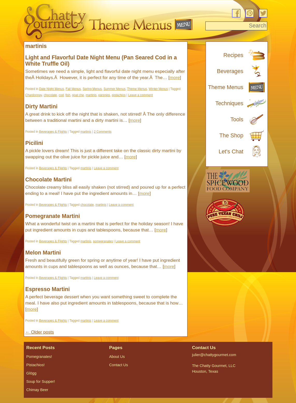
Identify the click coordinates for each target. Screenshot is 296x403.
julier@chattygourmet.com (214, 355)
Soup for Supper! (40, 381)
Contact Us (118, 365)
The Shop (231, 135)
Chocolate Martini (48, 179)
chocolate (50, 95)
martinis (91, 95)
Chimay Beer (37, 390)
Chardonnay (33, 95)
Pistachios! (35, 365)
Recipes (233, 55)
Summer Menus (115, 89)
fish (68, 95)
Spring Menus (92, 89)
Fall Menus (73, 89)
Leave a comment (140, 95)
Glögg (31, 373)
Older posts (39, 332)
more (175, 77)
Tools (236, 119)
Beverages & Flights (53, 131)
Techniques (229, 103)
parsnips (104, 95)
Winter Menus (158, 89)
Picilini (34, 143)
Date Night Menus (51, 89)
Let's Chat (231, 152)
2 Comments (102, 131)
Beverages (230, 71)
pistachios (119, 95)
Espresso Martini (47, 289)
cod (61, 95)
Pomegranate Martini (52, 216)
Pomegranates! (39, 357)
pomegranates (103, 241)
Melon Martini (43, 253)
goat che (78, 95)
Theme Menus (137, 89)
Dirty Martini (41, 106)
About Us (117, 357)
